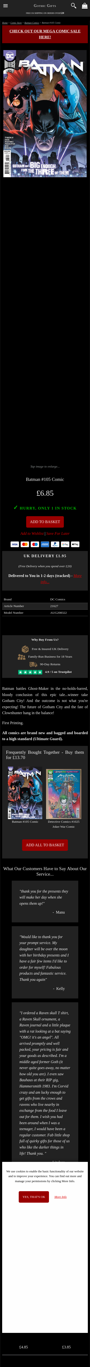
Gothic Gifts (45, 6)
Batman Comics (31, 22)
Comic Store (16, 22)
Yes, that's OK (34, 1197)
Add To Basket (45, 522)
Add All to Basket (45, 845)
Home (5, 22)
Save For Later (58, 533)
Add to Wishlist (32, 533)
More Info (60, 1197)
